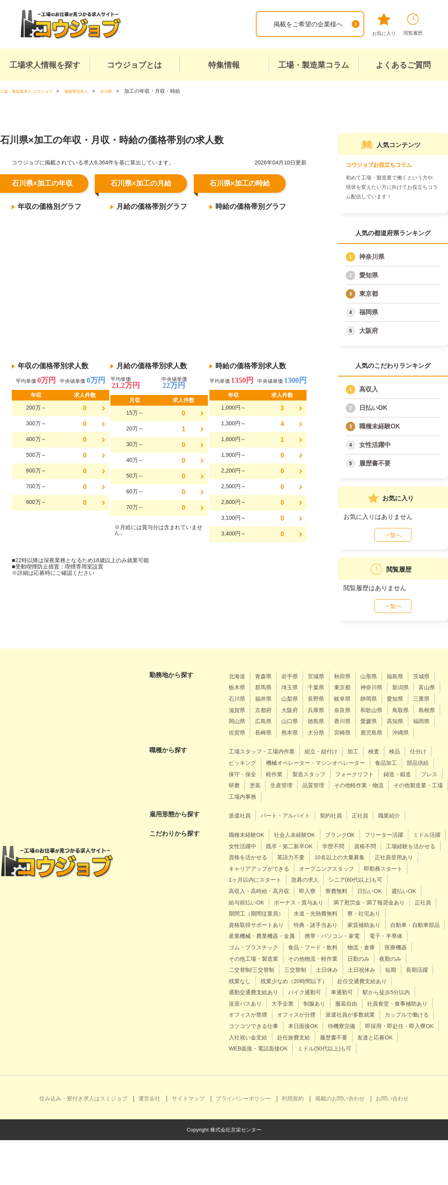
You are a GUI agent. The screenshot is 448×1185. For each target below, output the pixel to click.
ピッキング (273, 773)
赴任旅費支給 (389, 1070)
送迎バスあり (394, 1026)
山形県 (381, 676)
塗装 (381, 796)
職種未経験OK (379, 426)
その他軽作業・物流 (292, 807)
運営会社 (149, 1143)
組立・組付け (333, 762)
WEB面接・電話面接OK (354, 1082)
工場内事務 (412, 807)
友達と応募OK (290, 1082)
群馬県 (295, 687)
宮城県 (324, 676)
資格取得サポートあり (260, 947)
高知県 (324, 732)
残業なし (409, 1003)
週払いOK (315, 913)
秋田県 (352, 676)
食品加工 (241, 785)
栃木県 (266, 687)
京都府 (352, 710)
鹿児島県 (327, 743)
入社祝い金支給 (339, 1070)
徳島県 (238, 732)
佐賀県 (381, 732)
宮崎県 (295, 743)
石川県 (295, 698)
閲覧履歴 (413, 24)
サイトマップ (188, 1143)
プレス (333, 796)
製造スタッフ (387, 785)
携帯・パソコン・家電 (260, 969)
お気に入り (384, 24)
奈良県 (238, 721)
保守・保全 (314, 785)
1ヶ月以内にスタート (385, 891)
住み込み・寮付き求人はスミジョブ (83, 1143)
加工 (368, 762)
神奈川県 (371, 256)
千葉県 (352, 687)
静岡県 (238, 710)
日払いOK (373, 407)
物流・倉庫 (311, 981)
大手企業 (241, 1037)
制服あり (276, 1037)
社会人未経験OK (302, 845)
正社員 (374, 826)
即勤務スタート (323, 891)
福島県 (410, 676)
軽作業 (349, 785)
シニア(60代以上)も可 (300, 902)
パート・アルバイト (292, 826)
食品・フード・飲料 (257, 981)
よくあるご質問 (403, 65)
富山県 (266, 698)
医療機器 (349, 981)
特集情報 (224, 65)
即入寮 (429, 902)
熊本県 (238, 743)
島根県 (330, 721)
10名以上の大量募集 (257, 879)
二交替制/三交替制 (391, 992)
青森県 (266, 676)
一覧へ (393, 535)
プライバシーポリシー (243, 1143)
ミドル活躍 (244, 857)
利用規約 (293, 1143)
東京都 (368, 293)
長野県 (381, 698)
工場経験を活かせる (257, 868)
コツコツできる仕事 (317, 1059)
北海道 (238, 676)
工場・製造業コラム (313, 65)
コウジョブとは (134, 65)
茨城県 (238, 687)
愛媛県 (295, 732)
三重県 (295, 710)
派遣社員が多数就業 (364, 1048)
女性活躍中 (375, 444)
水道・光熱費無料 (326, 935)
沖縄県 (359, 743)
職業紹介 (406, 826)
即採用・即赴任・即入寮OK (268, 1070)
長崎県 (410, 732)
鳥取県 (301, 721)
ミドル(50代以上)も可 (259, 1093)
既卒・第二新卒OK (337, 857)
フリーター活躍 (402, 845)
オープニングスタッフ (260, 891)
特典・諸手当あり (326, 947)
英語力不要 (364, 868)
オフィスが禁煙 (251, 1048)
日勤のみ (307, 992)
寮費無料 (241, 913)
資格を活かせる (317, 868)
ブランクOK (353, 845)
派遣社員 (241, 826)
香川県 (266, 732)
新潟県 (238, 698)
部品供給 (276, 785)
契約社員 (342, 826)
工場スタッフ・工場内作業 (266, 762)
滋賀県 (324, 710)
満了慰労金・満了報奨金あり (336, 924)
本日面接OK (372, 1059)
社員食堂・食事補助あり (368, 1037)
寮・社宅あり (380, 935)
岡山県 (359, 721)
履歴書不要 (375, 463)
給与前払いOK (359, 913)
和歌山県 (270, 721)
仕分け (238, 773)
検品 (412, 762)
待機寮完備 (415, 1059)
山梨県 (352, 698)
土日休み (276, 1003)
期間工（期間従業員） (260, 935)
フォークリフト (251, 796)
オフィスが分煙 (305, 1048)
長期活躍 (374, 1003)
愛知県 (368, 275)
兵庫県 (410, 710)
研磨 (359, 796)
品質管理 (241, 807)
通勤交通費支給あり (409, 1014)
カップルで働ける (254, 1059)
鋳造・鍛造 (298, 796)
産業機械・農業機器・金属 (333, 958)
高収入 (368, 389)
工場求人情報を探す (44, 65)
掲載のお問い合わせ (340, 1143)
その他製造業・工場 (358, 807)
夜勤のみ (342, 992)
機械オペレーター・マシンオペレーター (355, 773)
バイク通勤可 (247, 1026)
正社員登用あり (318, 879)
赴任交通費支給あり (343, 1014)
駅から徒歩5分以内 (338, 1026)
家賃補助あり (380, 947)
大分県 (266, 743)
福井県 (324, 698)
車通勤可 (288, 1026)
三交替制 (241, 1003)
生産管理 (409, 796)
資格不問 (421, 857)
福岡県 (368, 312)
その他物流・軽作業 (257, 992)
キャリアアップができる (384, 879)
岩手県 (295, 676)
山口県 (416, 721)
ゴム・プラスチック (377, 969)
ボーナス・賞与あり (257, 924)
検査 (390, 762)
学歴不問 (386, 857)
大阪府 (368, 330)
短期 (346, 1003)
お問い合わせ (392, 1143)
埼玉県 (324, 687)
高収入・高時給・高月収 (375, 902)
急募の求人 (244, 902)
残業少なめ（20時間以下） (267, 1014)
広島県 (387, 721)
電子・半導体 (320, 969)
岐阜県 (410, 698)
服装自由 (311, 1037)
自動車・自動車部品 (257, 958)
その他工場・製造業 (399, 981)
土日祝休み (314, 1003)
